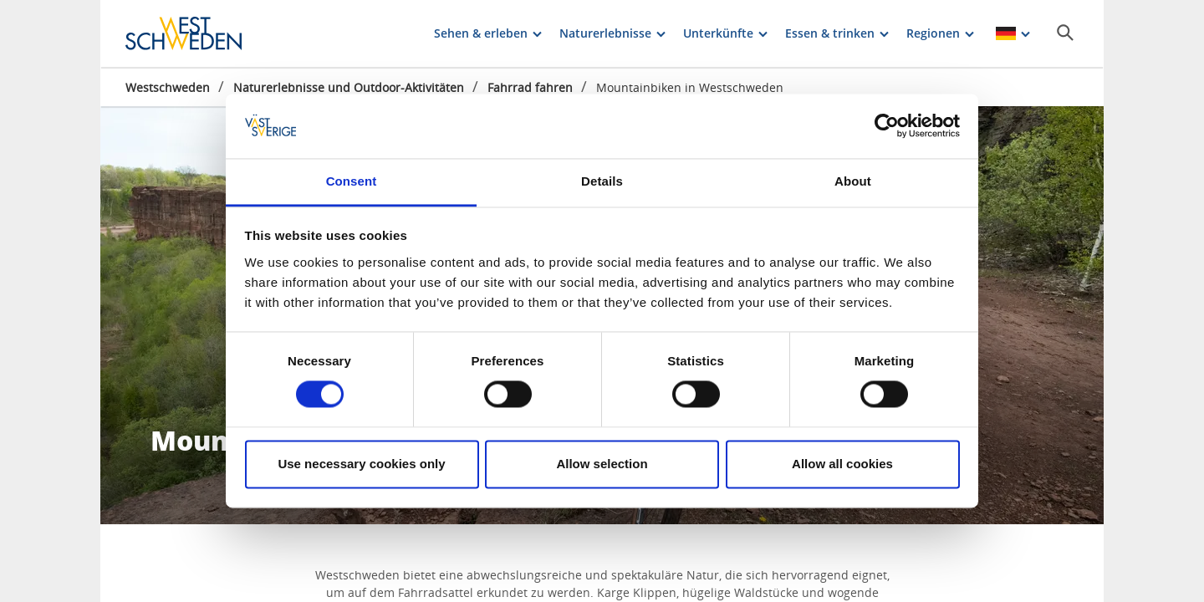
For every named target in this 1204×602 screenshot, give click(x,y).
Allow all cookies (842, 464)
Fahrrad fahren (530, 87)
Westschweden (167, 87)
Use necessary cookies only (361, 464)
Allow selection (601, 464)
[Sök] (1065, 32)
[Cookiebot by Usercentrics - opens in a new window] (887, 126)
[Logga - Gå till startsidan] (183, 33)
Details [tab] (602, 181)
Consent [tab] (351, 181)
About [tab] (852, 181)
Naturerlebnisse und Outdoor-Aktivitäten (348, 87)
